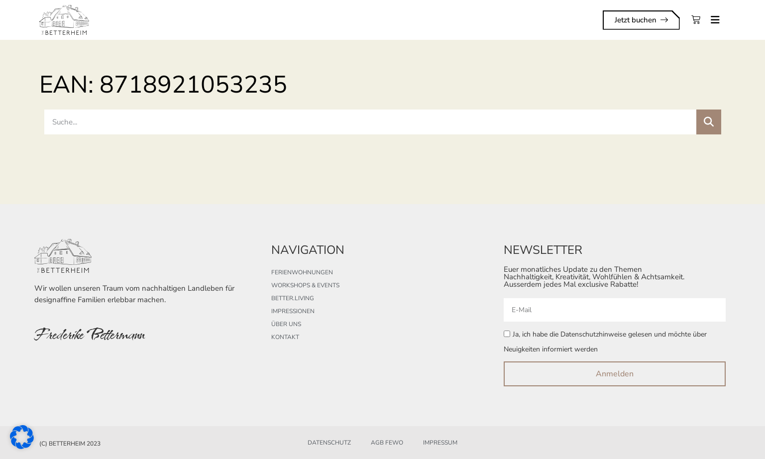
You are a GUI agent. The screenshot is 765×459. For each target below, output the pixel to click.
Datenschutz (329, 443)
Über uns (286, 324)
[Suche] (708, 122)
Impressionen (293, 311)
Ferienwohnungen (302, 272)
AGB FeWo (387, 443)
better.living (292, 298)
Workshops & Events (305, 285)
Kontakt (285, 337)
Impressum (440, 443)
